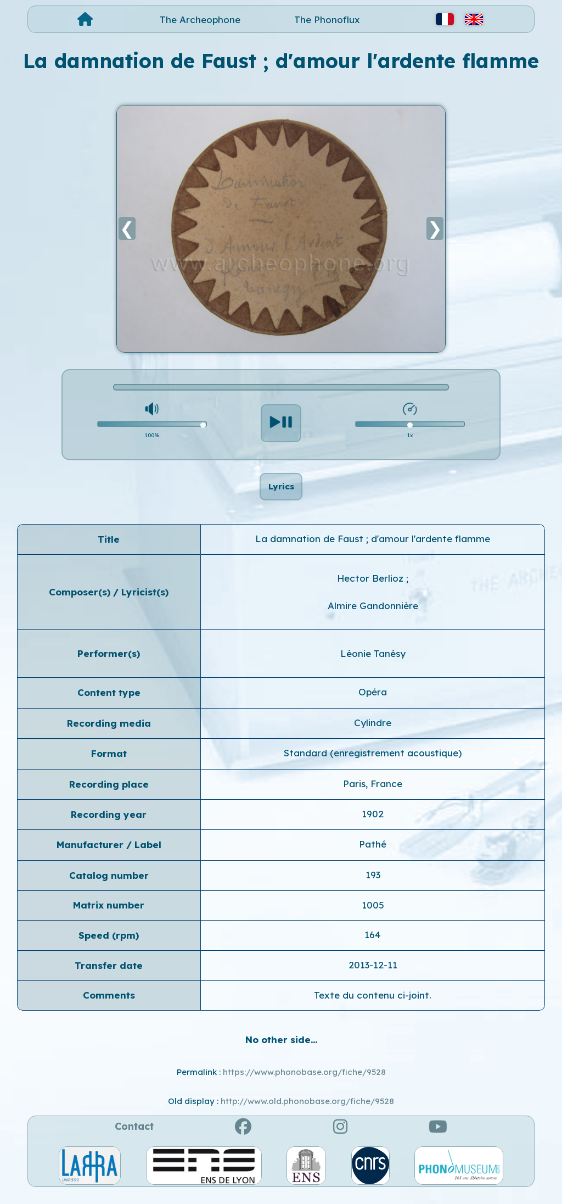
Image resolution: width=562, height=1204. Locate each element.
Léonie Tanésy (373, 665)
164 (372, 945)
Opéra (372, 703)
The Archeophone (200, 19)
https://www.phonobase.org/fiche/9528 (304, 1083)
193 (373, 886)
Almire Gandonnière (373, 617)
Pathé (372, 855)
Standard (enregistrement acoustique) (373, 764)
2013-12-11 (373, 976)
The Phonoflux (327, 19)
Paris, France (372, 794)
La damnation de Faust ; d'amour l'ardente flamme (372, 550)
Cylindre (372, 734)
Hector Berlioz (371, 589)
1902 (373, 825)
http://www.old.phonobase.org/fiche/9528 (307, 1112)
